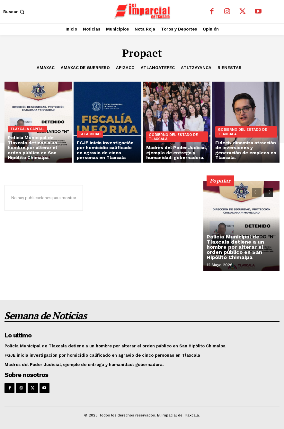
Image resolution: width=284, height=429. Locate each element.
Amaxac (46, 67)
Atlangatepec (158, 67)
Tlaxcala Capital (27, 129)
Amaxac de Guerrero (85, 67)
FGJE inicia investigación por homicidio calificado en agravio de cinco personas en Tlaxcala (102, 355)
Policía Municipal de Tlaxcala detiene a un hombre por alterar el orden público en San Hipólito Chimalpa (235, 247)
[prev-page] (257, 192)
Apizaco (125, 67)
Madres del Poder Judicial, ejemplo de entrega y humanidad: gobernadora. (84, 364)
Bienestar (229, 67)
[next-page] (268, 192)
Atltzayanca (196, 67)
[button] (14, 11)
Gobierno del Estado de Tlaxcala (173, 137)
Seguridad (90, 134)
